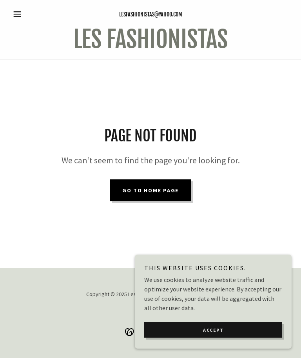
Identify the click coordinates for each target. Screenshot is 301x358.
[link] (150, 46)
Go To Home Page (150, 190)
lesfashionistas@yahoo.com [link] (150, 14)
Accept (213, 330)
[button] (30, 14)
